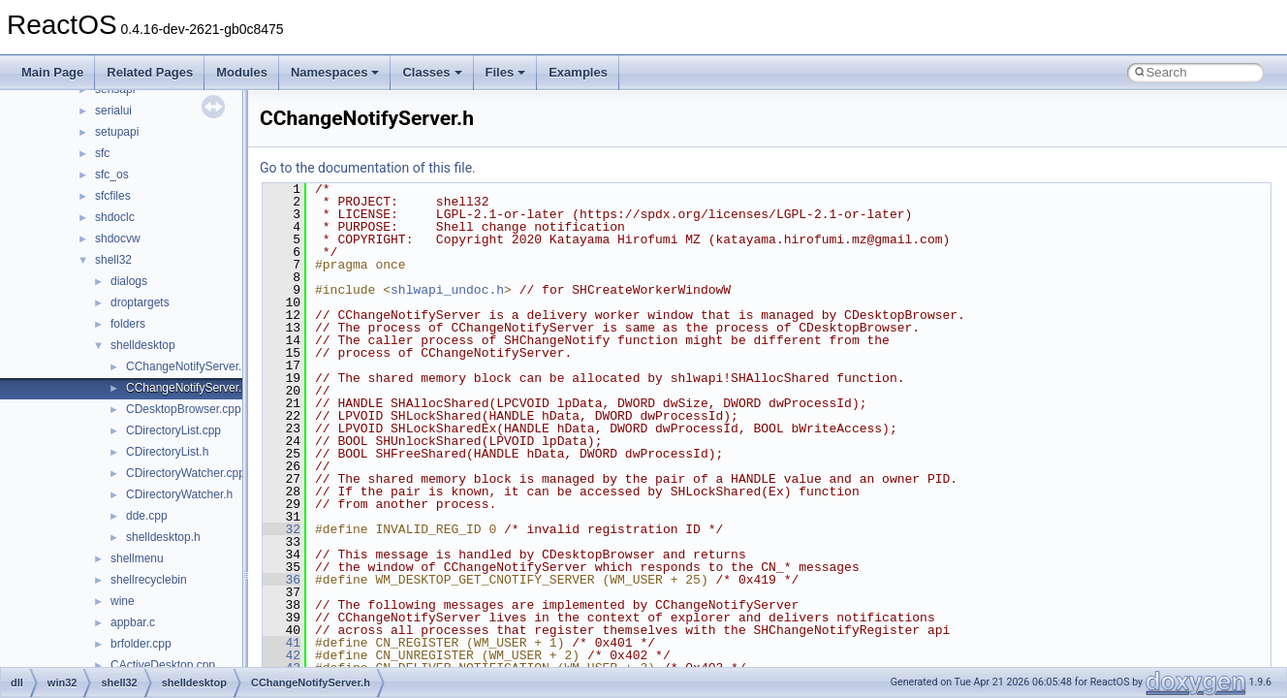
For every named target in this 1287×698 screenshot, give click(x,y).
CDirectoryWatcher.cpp (185, 473)
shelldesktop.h (163, 537)
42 (281, 655)
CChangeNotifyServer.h (187, 388)
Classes (431, 72)
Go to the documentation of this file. (368, 167)
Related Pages (150, 72)
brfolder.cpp (141, 643)
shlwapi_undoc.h (447, 290)
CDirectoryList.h (167, 452)
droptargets (140, 302)
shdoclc (115, 217)
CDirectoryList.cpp (173, 430)
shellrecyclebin (148, 580)
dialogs (128, 281)
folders (127, 324)
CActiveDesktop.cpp (162, 665)
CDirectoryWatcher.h (179, 494)
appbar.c (132, 622)
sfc (102, 153)
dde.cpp (147, 516)
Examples (578, 72)
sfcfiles (113, 196)
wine (122, 601)
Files (506, 72)
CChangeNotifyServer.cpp (193, 366)
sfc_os (112, 174)
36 (281, 579)
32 (281, 529)
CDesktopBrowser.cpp (183, 409)
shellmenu (137, 558)
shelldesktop (142, 345)
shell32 (113, 260)
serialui (113, 110)
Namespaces (335, 72)
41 (281, 642)
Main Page (52, 72)
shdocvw (118, 238)
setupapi (117, 132)
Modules (241, 72)
